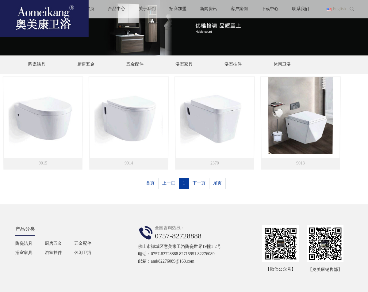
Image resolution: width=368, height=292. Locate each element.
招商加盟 (177, 9)
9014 (129, 162)
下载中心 (269, 9)
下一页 (199, 183)
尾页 (217, 183)
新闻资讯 (208, 9)
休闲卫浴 (282, 64)
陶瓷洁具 (36, 64)
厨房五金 (85, 64)
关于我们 (147, 9)
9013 (300, 162)
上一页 (168, 183)
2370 (214, 162)
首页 (150, 183)
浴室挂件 (233, 64)
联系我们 (300, 9)
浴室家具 (184, 64)
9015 (43, 162)
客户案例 (239, 9)
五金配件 (135, 64)
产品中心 (116, 9)
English (339, 9)
